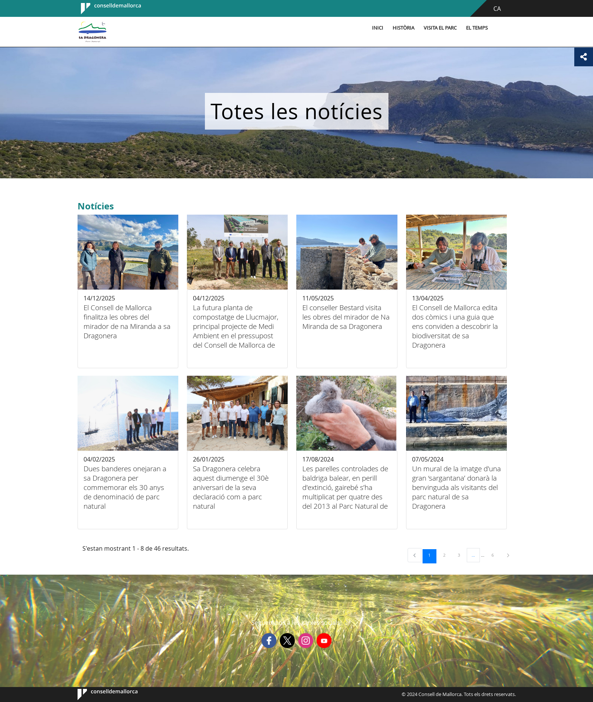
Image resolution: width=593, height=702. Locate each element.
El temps (477, 28)
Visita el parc (440, 28)
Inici (377, 28)
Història (403, 28)
